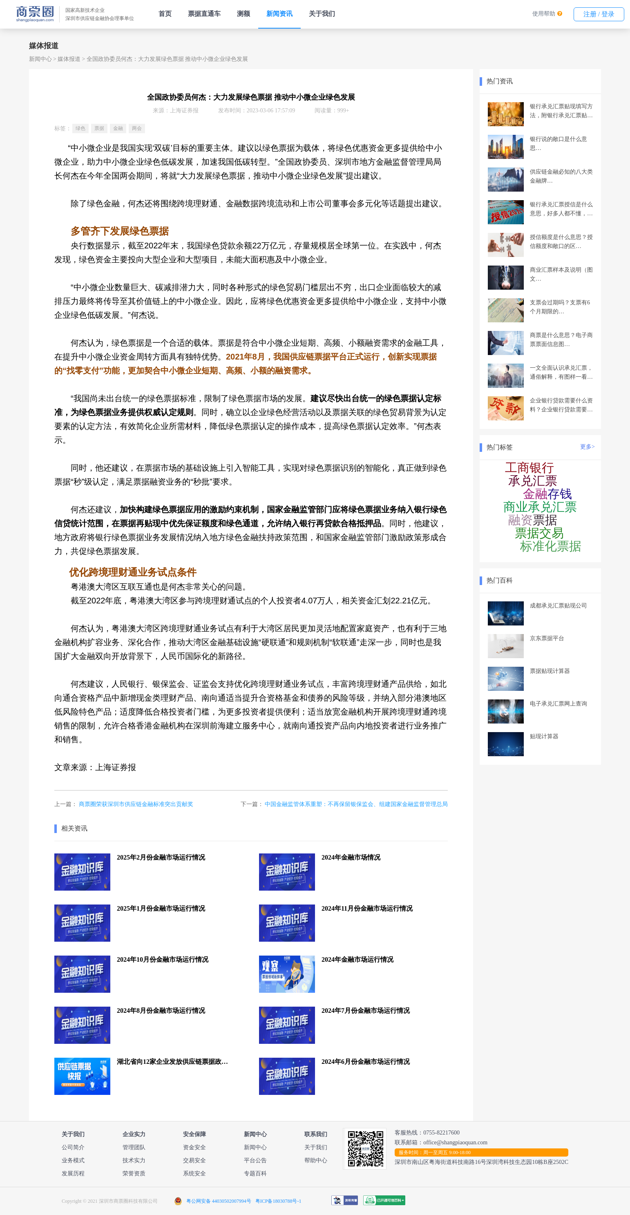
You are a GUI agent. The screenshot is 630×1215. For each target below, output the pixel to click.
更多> (587, 447)
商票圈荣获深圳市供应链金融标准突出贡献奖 (136, 804)
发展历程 (73, 1173)
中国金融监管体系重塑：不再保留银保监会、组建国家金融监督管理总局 (356, 804)
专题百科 (255, 1173)
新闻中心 (40, 59)
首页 (165, 13)
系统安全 (194, 1173)
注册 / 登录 (598, 14)
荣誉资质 (134, 1173)
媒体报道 (69, 59)
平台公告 (255, 1160)
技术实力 (134, 1160)
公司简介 (73, 1147)
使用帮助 (543, 14)
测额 (243, 13)
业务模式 (73, 1160)
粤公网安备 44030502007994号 (218, 1201)
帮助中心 (315, 1160)
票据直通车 (204, 13)
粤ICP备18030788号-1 (278, 1201)
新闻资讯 (279, 13)
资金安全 (194, 1147)
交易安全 (194, 1160)
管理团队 (134, 1147)
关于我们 (322, 13)
